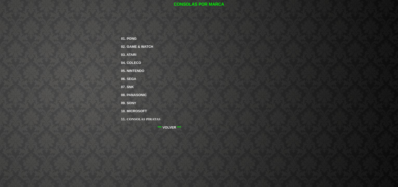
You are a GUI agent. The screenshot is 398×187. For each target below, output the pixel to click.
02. (137, 47)
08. (134, 95)
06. (128, 79)
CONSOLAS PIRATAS (143, 119)
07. (127, 87)
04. (131, 63)
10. (134, 111)
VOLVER (169, 127)
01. (129, 39)
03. (128, 55)
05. (133, 71)
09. (128, 103)
